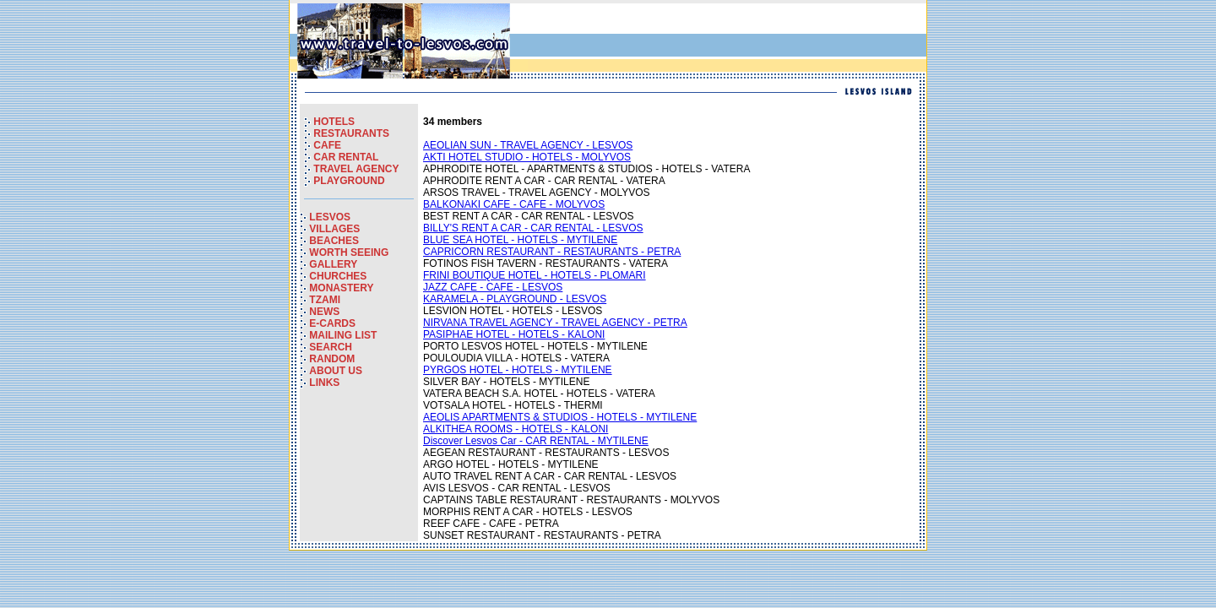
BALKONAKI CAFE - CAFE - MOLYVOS (514, 204)
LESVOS (329, 217)
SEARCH (330, 347)
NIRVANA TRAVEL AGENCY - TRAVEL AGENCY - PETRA (555, 322)
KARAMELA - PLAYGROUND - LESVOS (514, 299)
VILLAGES (334, 229)
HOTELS (334, 122)
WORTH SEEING (348, 252)
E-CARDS (332, 323)
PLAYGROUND (348, 181)
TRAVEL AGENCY (356, 169)
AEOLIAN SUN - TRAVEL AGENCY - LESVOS (527, 145)
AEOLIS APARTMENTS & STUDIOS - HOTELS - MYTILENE (560, 417)
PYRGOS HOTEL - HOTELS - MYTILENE (517, 370)
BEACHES (334, 241)
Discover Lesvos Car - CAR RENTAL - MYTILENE (536, 441)
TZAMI (324, 300)
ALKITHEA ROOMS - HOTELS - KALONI (515, 429)
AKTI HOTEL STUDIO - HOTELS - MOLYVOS (527, 157)
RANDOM (332, 359)
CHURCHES (337, 276)
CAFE (327, 145)
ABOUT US (335, 371)
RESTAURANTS (351, 133)
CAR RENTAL (345, 157)
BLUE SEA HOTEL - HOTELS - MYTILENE (520, 240)
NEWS (324, 312)
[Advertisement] (725, 41)
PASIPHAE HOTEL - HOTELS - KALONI (514, 334)
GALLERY (333, 264)
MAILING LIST (343, 335)
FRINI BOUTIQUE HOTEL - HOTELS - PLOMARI (534, 275)
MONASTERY (341, 288)
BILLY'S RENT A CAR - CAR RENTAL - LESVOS (533, 228)
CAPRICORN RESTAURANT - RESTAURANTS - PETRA (552, 252)
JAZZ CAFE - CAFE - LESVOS (492, 287)
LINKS (324, 382)
